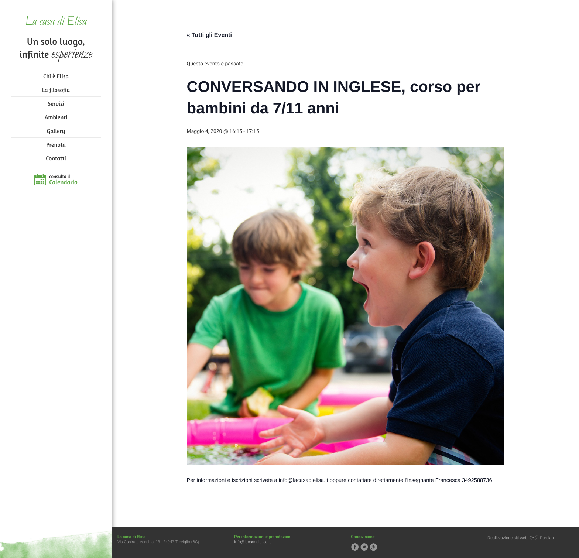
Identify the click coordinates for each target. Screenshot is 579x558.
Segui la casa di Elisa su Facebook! (355, 547)
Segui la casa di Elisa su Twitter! (364, 547)
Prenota (56, 144)
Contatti (56, 158)
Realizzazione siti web (507, 538)
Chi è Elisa (56, 76)
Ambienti (56, 117)
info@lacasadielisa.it (252, 542)
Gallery (56, 130)
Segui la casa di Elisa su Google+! (373, 547)
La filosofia (56, 89)
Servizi (56, 103)
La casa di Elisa (56, 22)
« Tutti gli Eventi (209, 35)
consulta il (63, 180)
